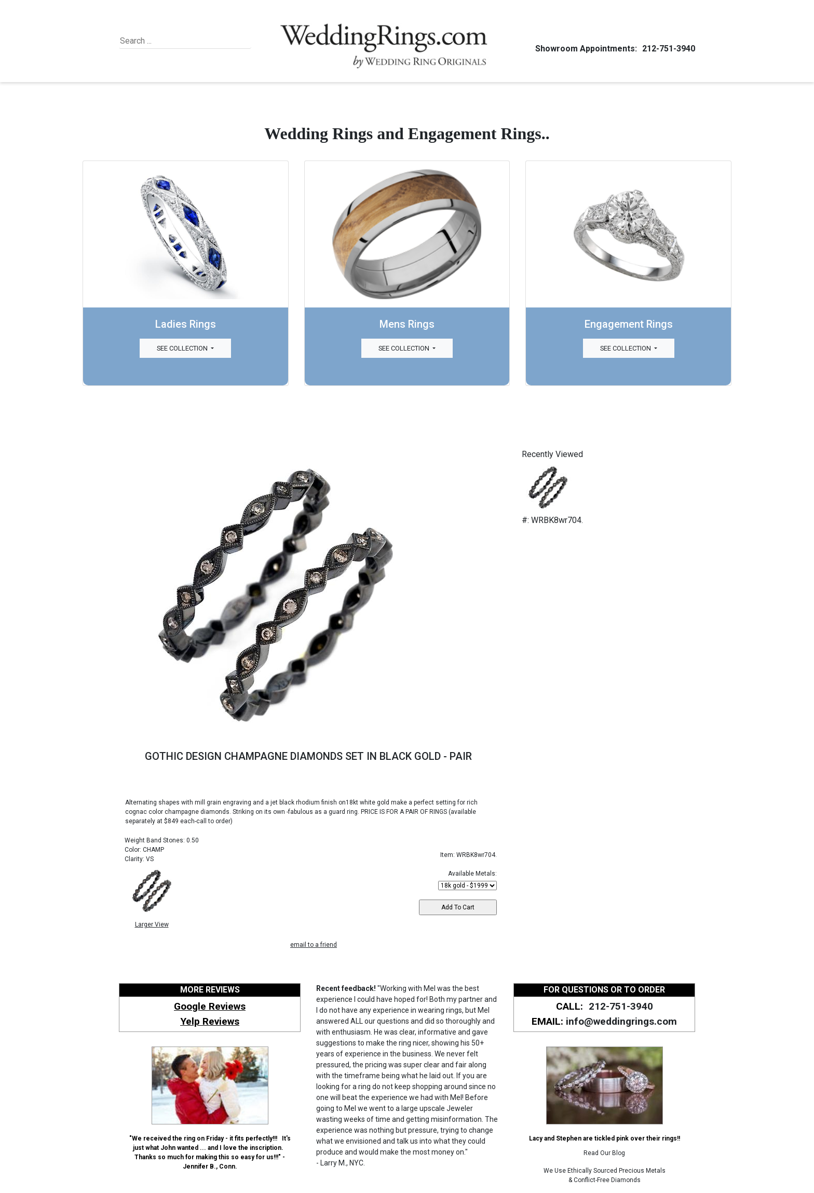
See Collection (183, 348)
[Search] (167, 41)
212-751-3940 (667, 48)
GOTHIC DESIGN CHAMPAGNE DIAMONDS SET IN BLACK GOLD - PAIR (308, 756)
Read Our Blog (604, 1153)
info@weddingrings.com (621, 1021)
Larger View (152, 924)
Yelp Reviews (209, 1021)
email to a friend (313, 944)
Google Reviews (210, 1006)
